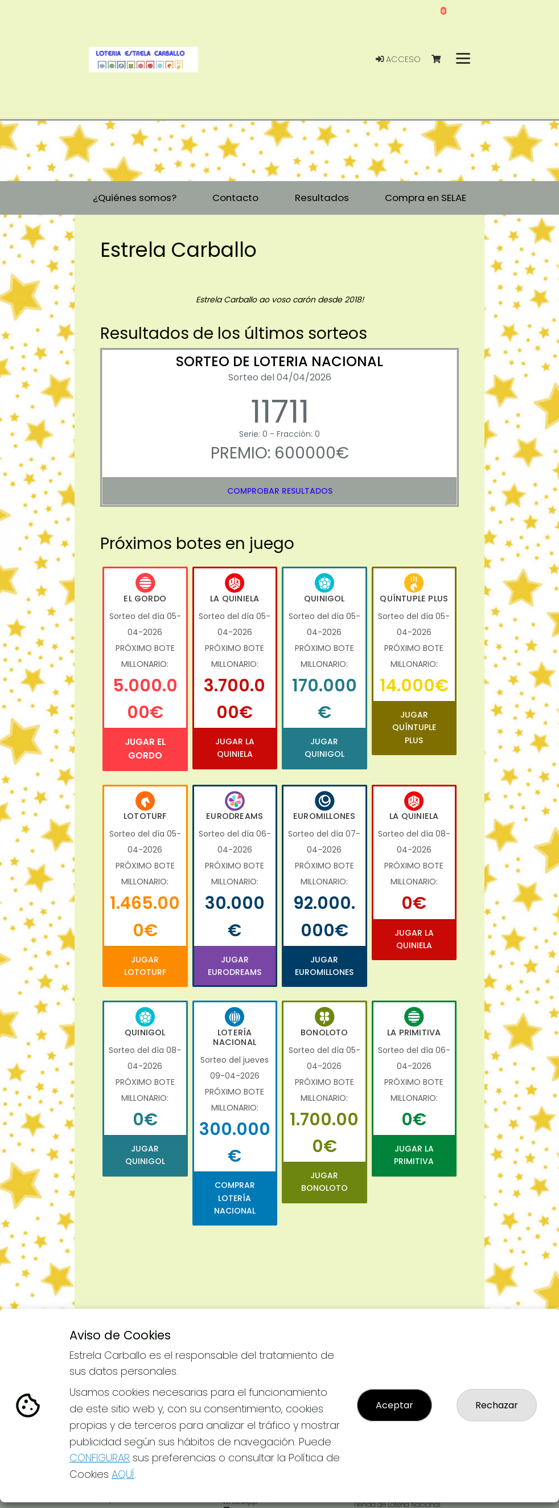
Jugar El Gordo (145, 748)
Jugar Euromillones (324, 966)
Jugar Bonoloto (324, 1182)
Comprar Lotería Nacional (235, 1197)
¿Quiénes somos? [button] (134, 197)
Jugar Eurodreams (234, 966)
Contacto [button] (235, 197)
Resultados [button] (322, 197)
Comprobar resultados (279, 491)
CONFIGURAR (99, 1457)
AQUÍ (123, 1474)
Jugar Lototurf (145, 966)
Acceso (398, 59)
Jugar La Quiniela (234, 748)
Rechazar (496, 1405)
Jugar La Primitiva (414, 1155)
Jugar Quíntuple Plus (414, 727)
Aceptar (394, 1405)
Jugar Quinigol (324, 748)
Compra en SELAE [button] (425, 197)
